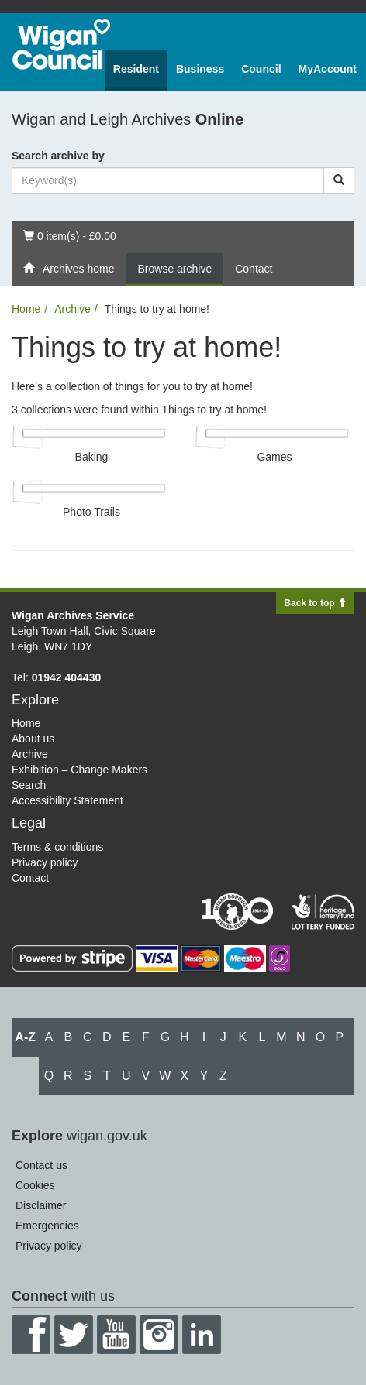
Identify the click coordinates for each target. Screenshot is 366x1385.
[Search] (338, 180)
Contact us (41, 1165)
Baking (92, 457)
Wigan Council (61, 44)
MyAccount (328, 69)
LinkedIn (201, 1334)
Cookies (35, 1185)
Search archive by (58, 155)
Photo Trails (91, 512)
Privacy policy (45, 862)
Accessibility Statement (67, 800)
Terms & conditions (57, 847)
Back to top (315, 603)
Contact (253, 268)
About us (33, 738)
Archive (72, 309)
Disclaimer (41, 1205)
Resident (136, 69)
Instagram (159, 1334)
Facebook (31, 1334)
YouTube (116, 1334)
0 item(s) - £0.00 (69, 235)
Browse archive (175, 268)
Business (200, 69)
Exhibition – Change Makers (79, 769)
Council (261, 69)
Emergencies (47, 1225)
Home (26, 309)
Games (274, 457)
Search (29, 785)
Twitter (73, 1334)
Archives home (69, 268)
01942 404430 (67, 677)
